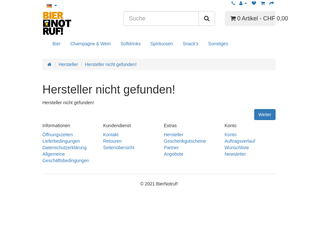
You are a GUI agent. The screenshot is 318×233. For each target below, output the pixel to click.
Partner (171, 147)
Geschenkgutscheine (185, 141)
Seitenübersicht (119, 147)
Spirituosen (161, 43)
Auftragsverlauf (240, 141)
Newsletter (235, 154)
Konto (231, 134)
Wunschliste (237, 147)
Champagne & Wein (90, 43)
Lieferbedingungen (61, 141)
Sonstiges (218, 43)
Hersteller (68, 64)
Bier (56, 43)
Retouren (112, 141)
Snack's (191, 43)
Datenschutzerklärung (64, 147)
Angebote (173, 154)
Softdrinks (130, 43)
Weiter (264, 114)
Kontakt (111, 134)
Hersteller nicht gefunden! (111, 64)
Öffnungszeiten (57, 134)
